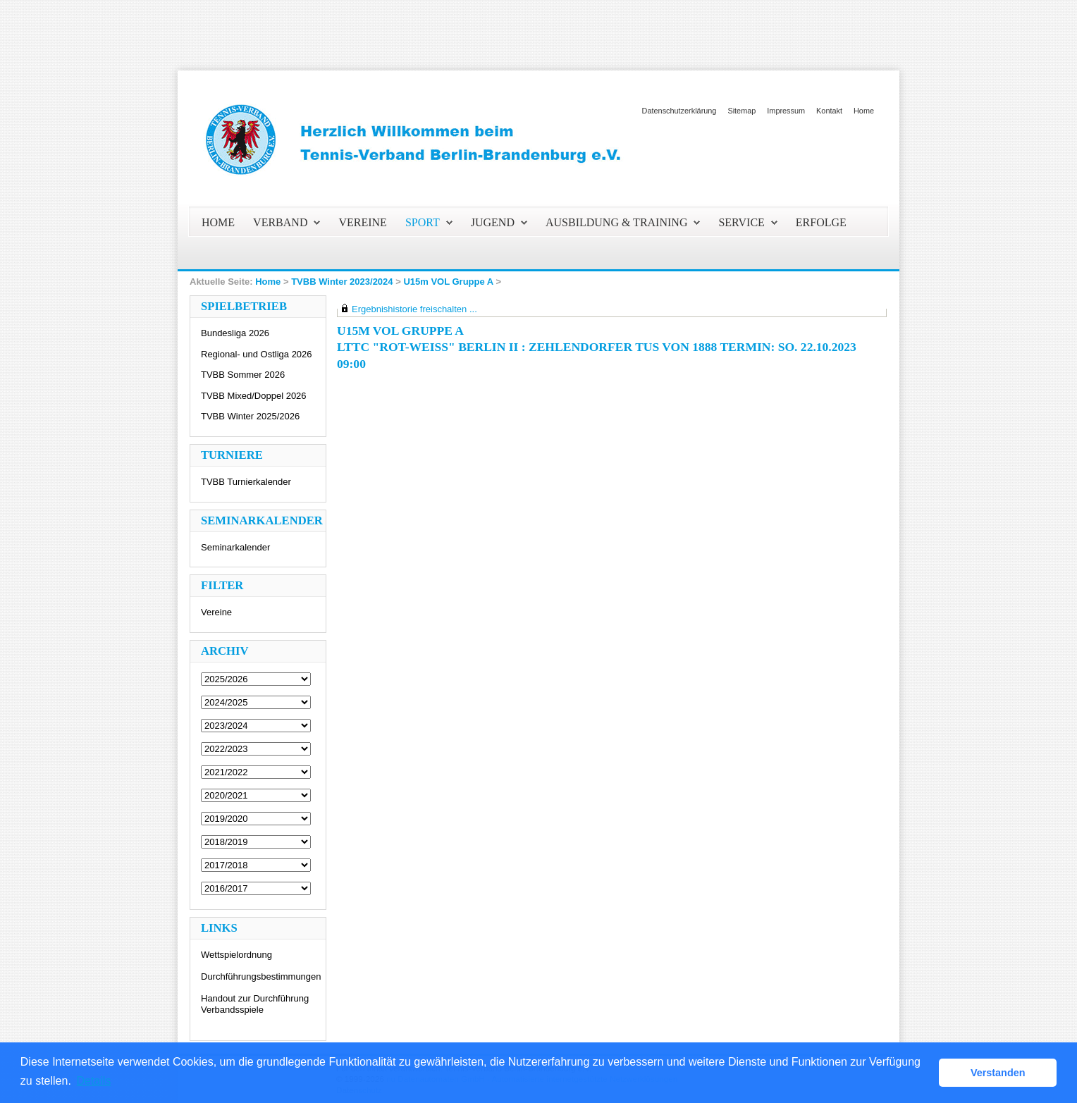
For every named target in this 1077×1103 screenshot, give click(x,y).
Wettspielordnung (236, 954)
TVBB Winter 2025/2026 (250, 416)
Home (864, 110)
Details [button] (93, 1081)
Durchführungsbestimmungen (261, 976)
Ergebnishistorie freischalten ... (414, 309)
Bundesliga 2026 (235, 333)
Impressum (786, 110)
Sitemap (741, 110)
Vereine (216, 612)
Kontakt (829, 110)
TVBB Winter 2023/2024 (342, 281)
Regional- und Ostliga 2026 (256, 354)
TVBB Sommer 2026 (243, 374)
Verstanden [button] (998, 1072)
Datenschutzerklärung (679, 110)
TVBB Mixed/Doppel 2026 (254, 395)
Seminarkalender (235, 547)
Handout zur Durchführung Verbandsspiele (255, 1004)
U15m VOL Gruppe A (448, 281)
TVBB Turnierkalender (246, 481)
